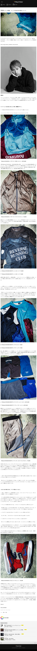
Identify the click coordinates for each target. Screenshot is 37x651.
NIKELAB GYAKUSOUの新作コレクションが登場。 (14, 629)
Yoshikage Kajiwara (7, 639)
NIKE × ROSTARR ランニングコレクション (12, 625)
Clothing (10, 626)
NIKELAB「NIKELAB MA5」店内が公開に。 (12, 634)
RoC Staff (6, 626)
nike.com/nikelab (3, 607)
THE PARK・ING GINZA (8, 638)
